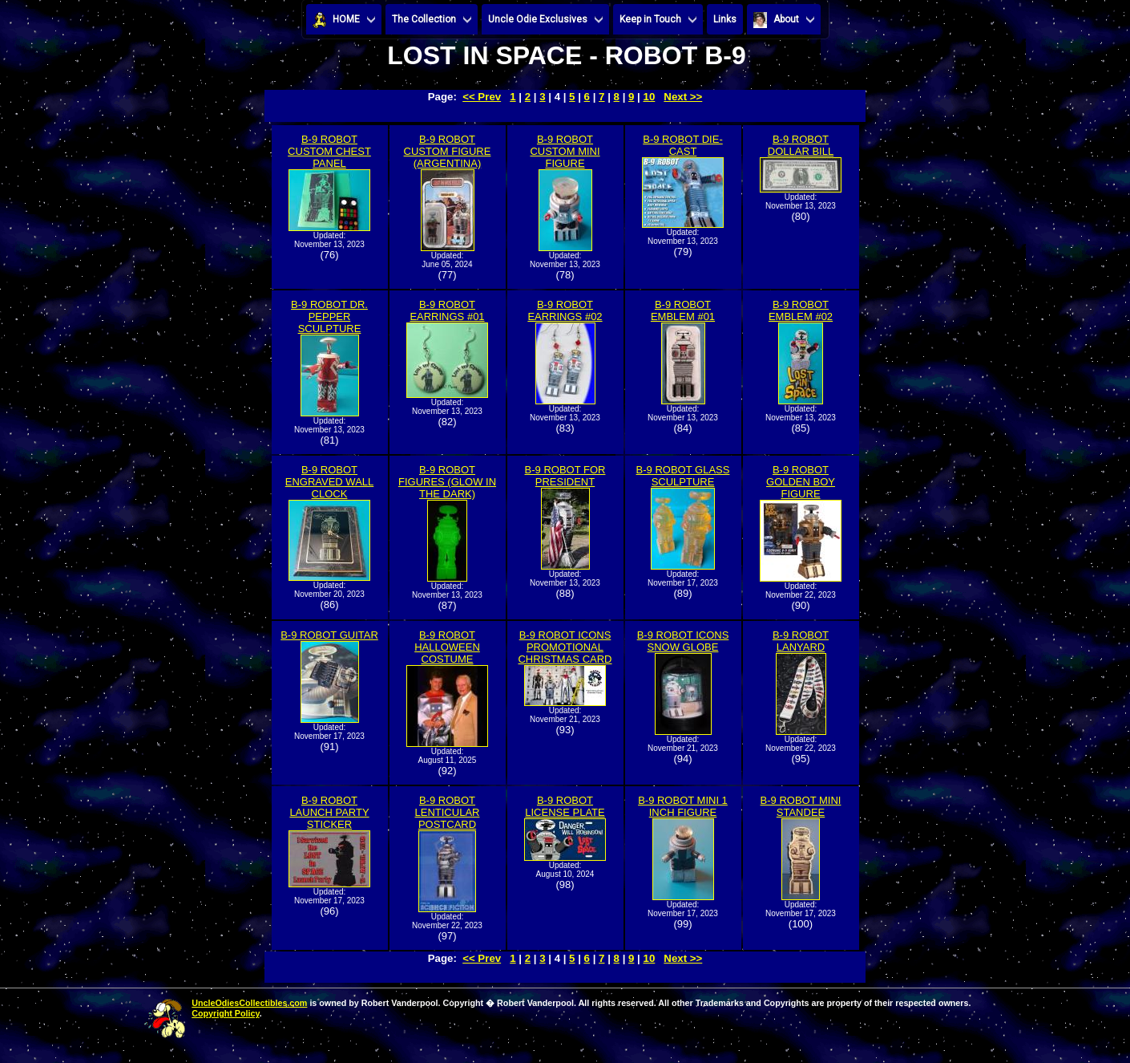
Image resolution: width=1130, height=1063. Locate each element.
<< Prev (481, 97)
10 (650, 97)
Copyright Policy (225, 1013)
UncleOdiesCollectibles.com (249, 1003)
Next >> (683, 97)
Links (725, 19)
